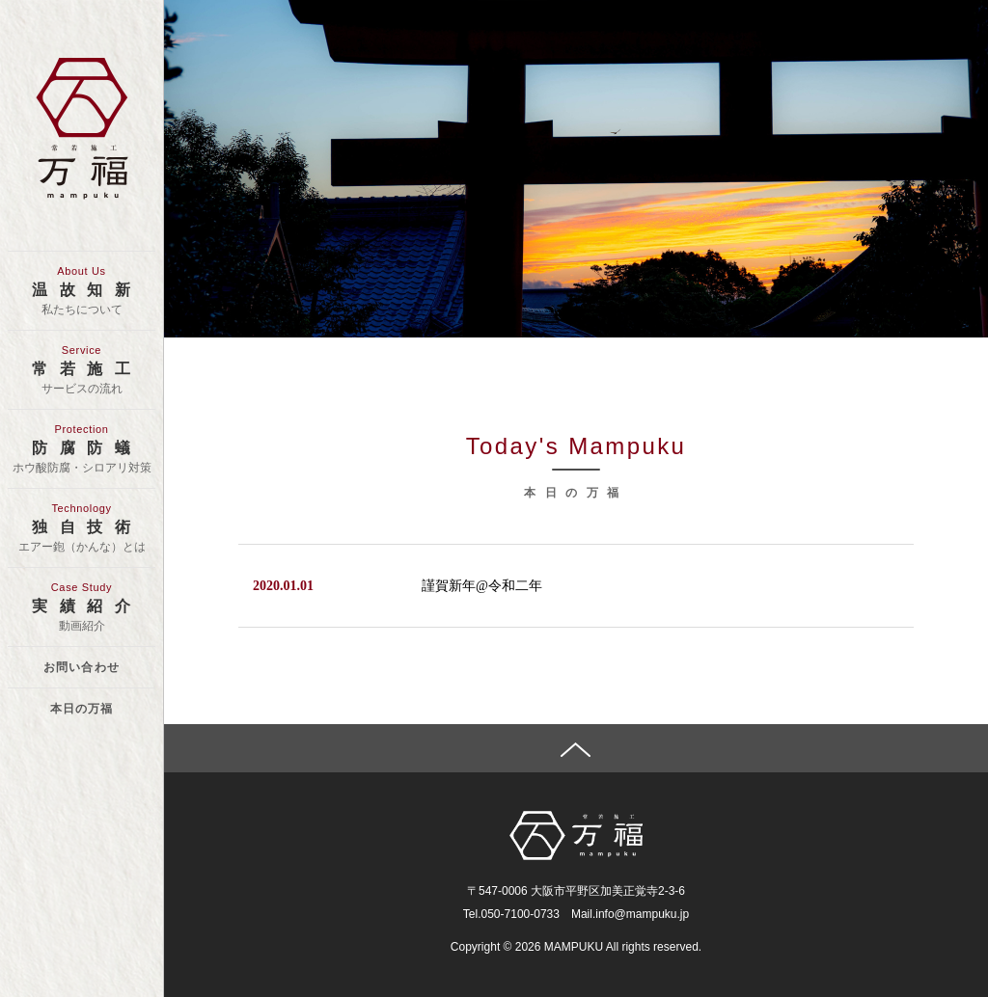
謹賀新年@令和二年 (482, 586)
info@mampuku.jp (642, 914)
